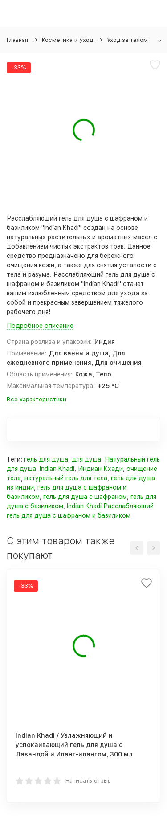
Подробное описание (40, 325)
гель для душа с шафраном (85, 496)
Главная (17, 40)
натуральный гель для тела (65, 478)
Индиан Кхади (100, 468)
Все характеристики (36, 399)
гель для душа (46, 459)
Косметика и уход (67, 40)
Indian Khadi (57, 468)
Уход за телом (127, 40)
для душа (86, 459)
